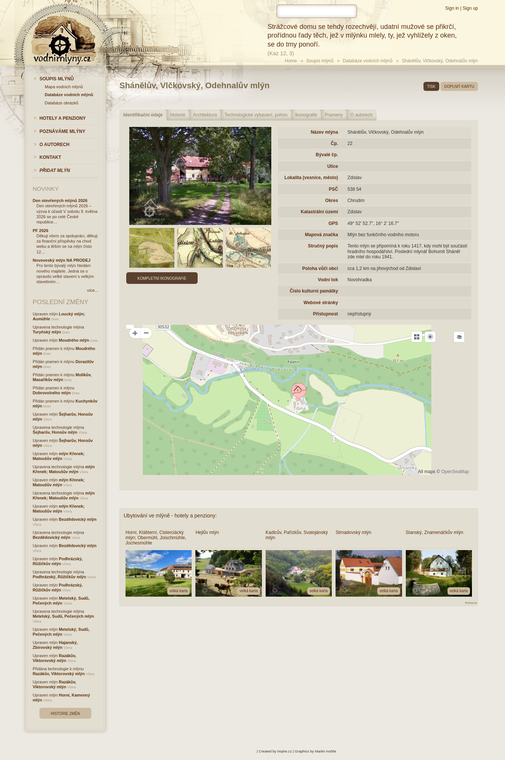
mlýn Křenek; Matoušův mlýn (59, 456)
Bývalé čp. (327, 154)
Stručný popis (323, 246)
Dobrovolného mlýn (52, 393)
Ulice (332, 166)
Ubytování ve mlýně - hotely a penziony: (170, 516)
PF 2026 (40, 230)
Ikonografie (306, 115)
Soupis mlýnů (319, 60)
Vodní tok (328, 279)
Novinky (46, 188)
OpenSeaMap (455, 471)
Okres (331, 200)
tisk (431, 86)
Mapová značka (321, 234)
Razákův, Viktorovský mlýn (54, 658)
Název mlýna (324, 132)
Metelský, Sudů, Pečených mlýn (61, 600)
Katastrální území (319, 211)
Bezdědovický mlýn (78, 519)
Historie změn (65, 714)
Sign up (470, 8)
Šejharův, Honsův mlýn (55, 432)
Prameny (334, 115)
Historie (178, 115)
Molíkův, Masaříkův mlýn (62, 377)
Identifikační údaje (143, 115)
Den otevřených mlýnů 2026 (60, 200)
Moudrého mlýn (74, 340)
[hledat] (317, 11)
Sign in (452, 8)
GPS (333, 223)
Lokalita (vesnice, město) (311, 177)
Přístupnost (325, 314)
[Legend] (459, 337)
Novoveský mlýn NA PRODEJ (62, 260)
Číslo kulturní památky (314, 291)
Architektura (205, 115)
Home (291, 60)
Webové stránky (321, 302)
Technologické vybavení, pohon (255, 115)
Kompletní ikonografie (162, 278)
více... (92, 290)
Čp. (334, 143)
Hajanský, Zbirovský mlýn (55, 645)
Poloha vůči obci (320, 268)
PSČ (333, 189)
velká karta (178, 591)
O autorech (361, 115)
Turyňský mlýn (47, 332)
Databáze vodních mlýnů (367, 60)
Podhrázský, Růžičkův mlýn (58, 561)
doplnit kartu (459, 86)
